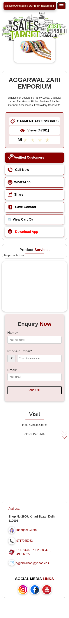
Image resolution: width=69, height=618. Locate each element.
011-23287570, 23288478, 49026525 (34, 552)
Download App (23, 232)
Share (15, 194)
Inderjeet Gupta (26, 529)
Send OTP (34, 390)
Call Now (18, 170)
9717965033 (24, 540)
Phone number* (19, 351)
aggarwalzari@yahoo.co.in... (34, 563)
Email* (12, 370)
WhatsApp (19, 182)
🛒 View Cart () (20, 219)
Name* (12, 333)
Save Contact (22, 207)
